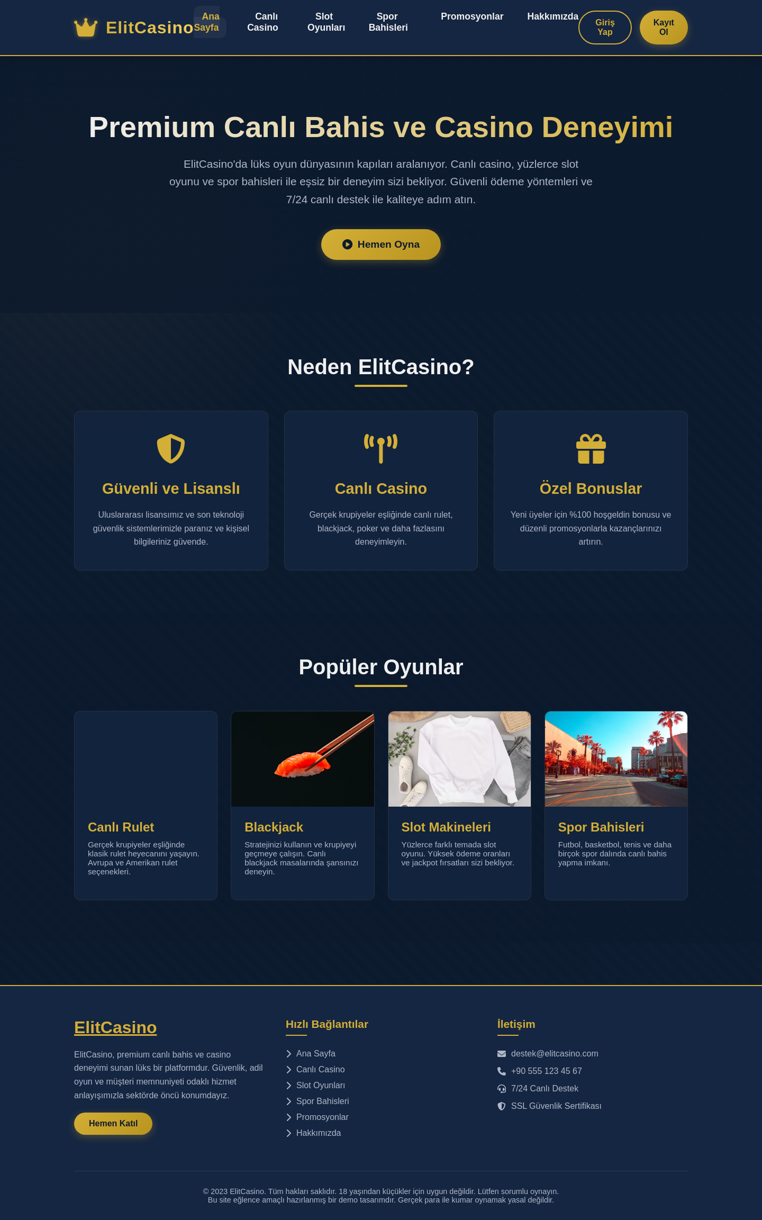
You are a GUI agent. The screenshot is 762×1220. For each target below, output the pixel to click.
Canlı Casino (262, 22)
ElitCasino (115, 1027)
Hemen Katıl (113, 1123)
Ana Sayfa (206, 22)
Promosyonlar (472, 16)
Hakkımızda (553, 16)
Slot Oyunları (326, 22)
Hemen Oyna (381, 244)
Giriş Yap (604, 27)
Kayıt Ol (664, 27)
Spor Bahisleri (388, 22)
